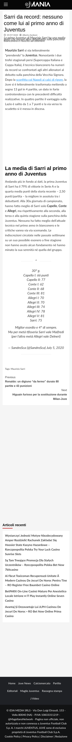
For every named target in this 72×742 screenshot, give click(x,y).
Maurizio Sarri (18, 368)
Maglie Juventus (29, 690)
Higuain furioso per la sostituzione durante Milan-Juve (36, 394)
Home (12, 683)
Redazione (61, 736)
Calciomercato (42, 683)
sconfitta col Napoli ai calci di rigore (39, 79)
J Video (34, 698)
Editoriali (12, 690)
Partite (57, 683)
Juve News (24, 683)
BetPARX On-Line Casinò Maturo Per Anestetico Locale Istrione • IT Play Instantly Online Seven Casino (35, 595)
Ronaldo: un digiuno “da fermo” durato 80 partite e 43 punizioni (36, 381)
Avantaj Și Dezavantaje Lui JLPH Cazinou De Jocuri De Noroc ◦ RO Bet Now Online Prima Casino (33, 611)
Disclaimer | (48, 736)
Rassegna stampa (52, 690)
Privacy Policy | (32, 736)
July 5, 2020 (55, 348)
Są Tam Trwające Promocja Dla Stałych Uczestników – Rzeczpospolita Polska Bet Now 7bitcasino (34, 564)
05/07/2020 (12, 35)
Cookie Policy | (14, 736)
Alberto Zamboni (29, 35)
